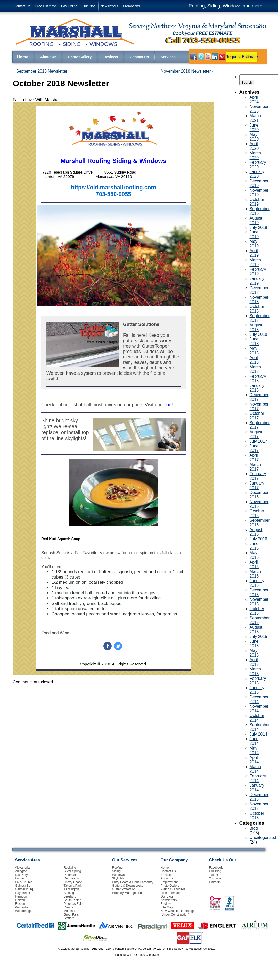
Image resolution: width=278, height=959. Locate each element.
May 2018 (254, 350)
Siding (116, 871)
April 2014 (254, 759)
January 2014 (257, 787)
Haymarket (22, 893)
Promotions (131, 6)
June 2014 (254, 741)
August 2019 (256, 220)
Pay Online (69, 6)
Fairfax (20, 878)
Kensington (71, 889)
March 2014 (255, 769)
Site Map (167, 907)
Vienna (68, 907)
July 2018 (258, 334)
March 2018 (255, 369)
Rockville (70, 867)
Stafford (69, 918)
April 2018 (254, 359)
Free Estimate (45, 6)
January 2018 (257, 387)
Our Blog (88, 6)
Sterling (69, 893)
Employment (169, 882)
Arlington (21, 871)
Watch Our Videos (173, 889)
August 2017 (256, 434)
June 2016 (254, 545)
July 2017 (258, 441)
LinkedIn (215, 882)
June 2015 (254, 643)
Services (168, 57)
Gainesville (22, 885)
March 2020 (255, 155)
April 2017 (254, 457)
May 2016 (254, 555)
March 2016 (255, 573)
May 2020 (254, 136)
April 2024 (254, 99)
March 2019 (255, 262)
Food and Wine (55, 633)
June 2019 (254, 234)
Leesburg (70, 896)
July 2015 (258, 636)
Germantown (72, 878)
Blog (254, 828)
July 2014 (258, 734)
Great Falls (71, 914)
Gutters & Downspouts (127, 885)
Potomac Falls (73, 904)
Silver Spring (72, 871)
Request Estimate (241, 56)
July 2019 (258, 227)
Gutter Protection (124, 889)
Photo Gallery (80, 57)
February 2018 (258, 378)
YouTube (215, 878)
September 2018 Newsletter (41, 71)
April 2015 (254, 662)
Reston (20, 904)
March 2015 (255, 671)
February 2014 (258, 778)
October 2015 (257, 610)
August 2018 (256, 327)
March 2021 (255, 118)
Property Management (127, 893)
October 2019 (257, 201)
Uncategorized (263, 837)
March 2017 (255, 466)
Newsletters (109, 6)
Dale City (21, 875)
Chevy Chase (73, 882)
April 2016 (254, 564)
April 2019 (254, 253)
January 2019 (257, 280)
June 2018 (254, 341)
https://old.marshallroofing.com (113, 187)
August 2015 (256, 629)
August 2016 (256, 531)
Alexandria (22, 867)
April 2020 (254, 146)
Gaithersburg (24, 889)
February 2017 (258, 476)
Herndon (21, 896)
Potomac (70, 875)
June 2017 (254, 448)
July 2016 (258, 539)
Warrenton (22, 907)
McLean (69, 911)
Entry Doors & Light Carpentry (132, 882)
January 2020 (257, 173)
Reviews (110, 57)
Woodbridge (23, 911)
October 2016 (257, 513)
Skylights (118, 878)
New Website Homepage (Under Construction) (178, 912)
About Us (48, 57)
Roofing (117, 867)
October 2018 (257, 308)
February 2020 (258, 164)
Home (22, 57)
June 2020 (254, 127)
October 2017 (257, 415)
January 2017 (257, 485)
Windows (118, 875)
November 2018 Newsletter (186, 71)
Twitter (213, 875)
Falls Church (23, 882)
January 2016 (257, 583)
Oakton (20, 900)
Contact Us (22, 6)
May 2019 (254, 243)
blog (167, 404)
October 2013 (257, 815)
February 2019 (258, 271)
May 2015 (254, 652)
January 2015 (257, 690)
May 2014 (254, 750)
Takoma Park (73, 885)
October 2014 (257, 717)
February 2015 (258, 680)
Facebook (216, 867)
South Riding (72, 900)
